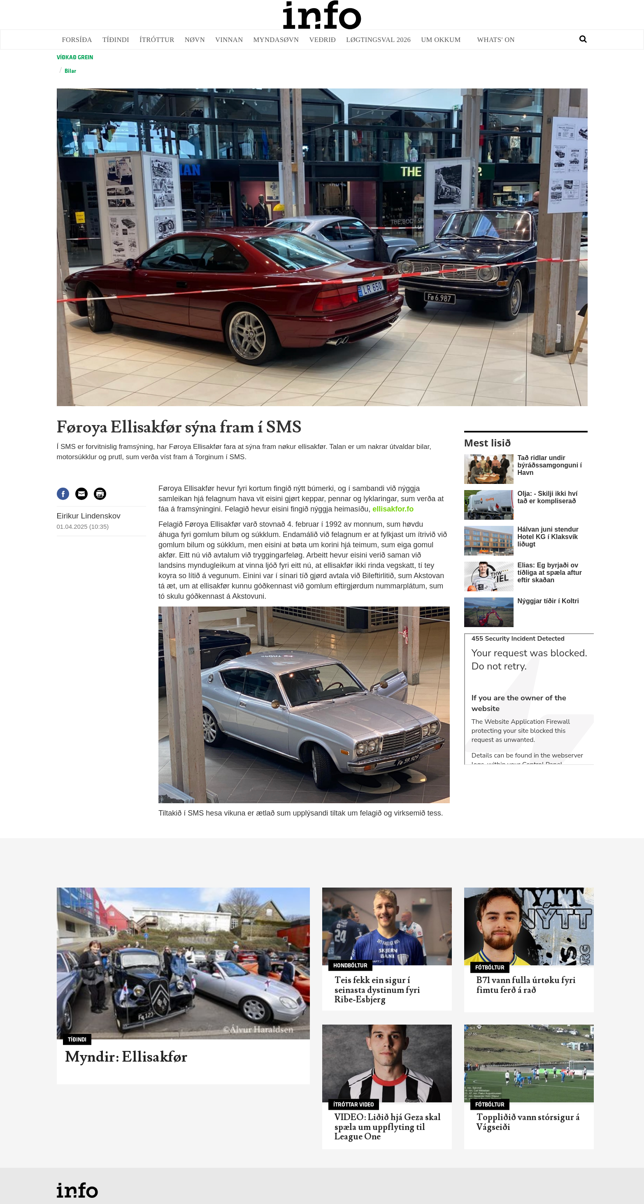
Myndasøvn (276, 40)
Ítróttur (156, 40)
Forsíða (77, 40)
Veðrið (322, 40)
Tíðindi (115, 40)
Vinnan (229, 40)
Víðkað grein (75, 57)
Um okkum (440, 40)
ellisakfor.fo (393, 509)
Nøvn (195, 40)
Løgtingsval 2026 (378, 40)
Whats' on (496, 40)
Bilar (70, 70)
